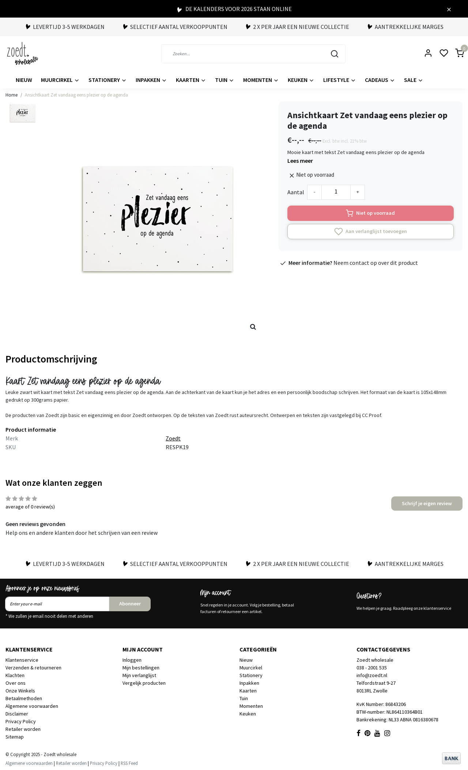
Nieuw (24, 79)
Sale (413, 79)
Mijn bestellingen (140, 667)
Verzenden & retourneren (33, 667)
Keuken (301, 79)
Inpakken (151, 79)
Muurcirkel (60, 79)
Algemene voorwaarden (31, 706)
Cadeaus (380, 79)
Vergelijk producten (144, 683)
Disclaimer (16, 713)
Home (11, 95)
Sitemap (14, 736)
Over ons (15, 683)
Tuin (224, 79)
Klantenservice (21, 660)
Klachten (14, 675)
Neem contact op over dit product (375, 262)
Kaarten (191, 79)
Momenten (261, 79)
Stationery (107, 79)
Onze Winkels (20, 690)
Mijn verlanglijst (139, 675)
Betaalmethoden (23, 698)
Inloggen (131, 660)
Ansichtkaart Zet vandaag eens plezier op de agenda (76, 95)
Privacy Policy (20, 721)
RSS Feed (129, 763)
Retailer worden (23, 729)
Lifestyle (339, 79)
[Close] (449, 8)
